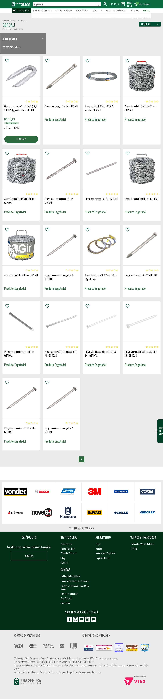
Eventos (64, 562)
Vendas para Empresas (105, 553)
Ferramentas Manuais (63, 10)
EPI (101, 10)
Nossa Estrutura (68, 549)
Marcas (146, 10)
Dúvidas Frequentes (69, 593)
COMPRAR (21, 139)
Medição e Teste (82, 10)
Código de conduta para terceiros (75, 581)
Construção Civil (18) (11, 47)
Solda (94, 10)
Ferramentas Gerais (9, 20)
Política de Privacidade (70, 576)
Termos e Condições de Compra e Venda (75, 587)
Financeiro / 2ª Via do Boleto (143, 544)
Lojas (98, 544)
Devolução (65, 603)
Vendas (99, 549)
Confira (29, 556)
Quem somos (66, 544)
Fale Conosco (66, 598)
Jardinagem (134, 10)
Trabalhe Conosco (68, 553)
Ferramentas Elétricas (42, 10)
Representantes (103, 558)
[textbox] (67, 4)
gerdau (23, 20)
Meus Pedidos (114, 4)
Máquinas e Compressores (116, 10)
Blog (63, 558)
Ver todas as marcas (81, 528)
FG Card (134, 549)
